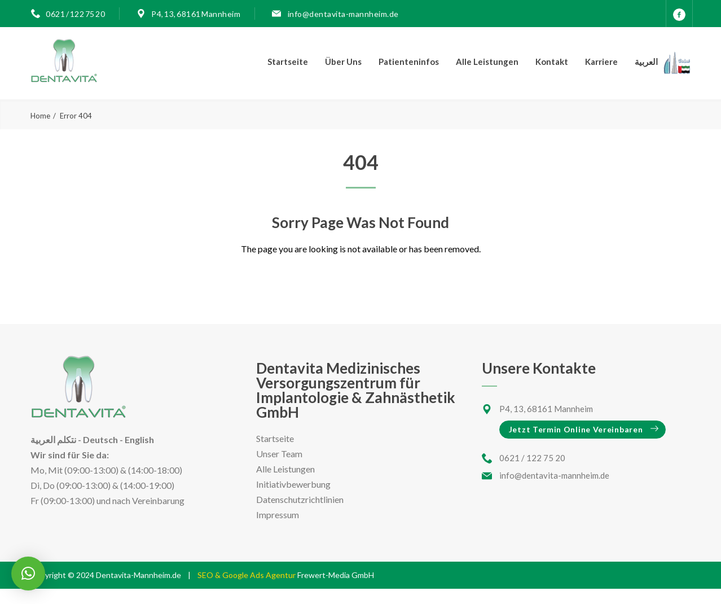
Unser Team (279, 453)
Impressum (277, 514)
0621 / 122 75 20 (75, 14)
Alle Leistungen (487, 61)
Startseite (287, 61)
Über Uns (343, 61)
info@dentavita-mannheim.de (343, 14)
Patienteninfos (409, 61)
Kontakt (551, 61)
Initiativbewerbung (293, 484)
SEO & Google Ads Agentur (247, 575)
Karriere (601, 61)
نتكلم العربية (53, 439)
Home (40, 115)
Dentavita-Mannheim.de (138, 575)
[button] (28, 573)
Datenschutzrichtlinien (300, 499)
